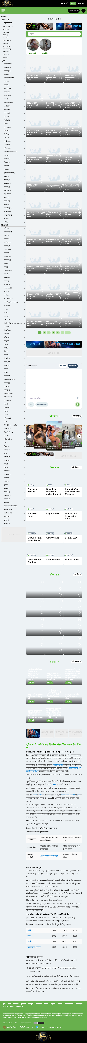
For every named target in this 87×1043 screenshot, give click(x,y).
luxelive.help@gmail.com (54, 1027)
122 (67, 332)
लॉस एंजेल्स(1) (7, 49)
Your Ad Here (14, 535)
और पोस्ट (77, 574)
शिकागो (36, 105)
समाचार (60, 1004)
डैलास (54, 78)
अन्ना (54, 784)
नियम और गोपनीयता (26, 1023)
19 (51, 321)
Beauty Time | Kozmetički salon (71, 516)
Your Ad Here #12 (47, 733)
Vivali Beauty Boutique (34, 560)
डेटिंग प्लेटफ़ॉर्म (58, 765)
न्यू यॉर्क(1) (5, 37)
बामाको (69, 323)
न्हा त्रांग (72, 269)
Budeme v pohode (32, 490)
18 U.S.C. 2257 (7, 1023)
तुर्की (78, 795)
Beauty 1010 (71, 537)
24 (50, 76)
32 (52, 294)
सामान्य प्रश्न (79, 1004)
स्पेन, (28, 187)
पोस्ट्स (46, 1004)
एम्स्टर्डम (34, 323)
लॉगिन (73, 4)
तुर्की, (66, 160)
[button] (29, 436)
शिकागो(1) (6, 54)
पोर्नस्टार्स (15, 1004)
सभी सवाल (63, 366)
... (62, 332)
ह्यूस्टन (72, 78)
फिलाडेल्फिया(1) (7, 40)
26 (50, 103)
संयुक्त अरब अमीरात (68, 795)
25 (50, 130)
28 (70, 76)
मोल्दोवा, (48, 187)
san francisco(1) (8, 26)
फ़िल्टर (32, 34)
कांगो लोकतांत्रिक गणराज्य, (67, 294)
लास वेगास (74, 105)
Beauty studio (72, 559)
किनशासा (75, 292)
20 (32, 76)
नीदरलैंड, (29, 323)
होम (4, 1004)
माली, (66, 323)
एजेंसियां (23, 1004)
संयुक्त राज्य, (30, 78)
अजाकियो (70, 187)
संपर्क (11, 1006)
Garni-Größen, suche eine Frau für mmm (72, 491)
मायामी (35, 132)
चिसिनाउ (53, 187)
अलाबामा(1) (6, 32)
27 (34, 158)
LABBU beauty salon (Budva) (35, 539)
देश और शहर (74, 11)
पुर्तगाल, (48, 323)
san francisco (55, 159)
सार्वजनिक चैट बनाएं (42, 404)
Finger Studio (52, 513)
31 (69, 128)
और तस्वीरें (77, 416)
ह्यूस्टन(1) (5, 57)
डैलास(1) (5, 35)
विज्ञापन (53, 1004)
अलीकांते (32, 187)
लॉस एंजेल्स (56, 105)
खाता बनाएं (81, 3)
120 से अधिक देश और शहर (49, 856)
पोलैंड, (28, 214)
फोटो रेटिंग (39, 1004)
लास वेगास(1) (6, 46)
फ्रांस (40, 795)
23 (69, 103)
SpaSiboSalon (53, 559)
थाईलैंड (30, 941)
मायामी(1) (5, 43)
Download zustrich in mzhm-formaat (53, 491)
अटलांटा (55, 132)
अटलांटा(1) (6, 29)
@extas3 (40, 1027)
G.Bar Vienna (52, 537)
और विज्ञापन (76, 467)
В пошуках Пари (33, 514)
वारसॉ (32, 214)
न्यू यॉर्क (36, 78)
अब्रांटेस (52, 323)
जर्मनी (35, 795)
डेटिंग (9, 1004)
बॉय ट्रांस (30, 1004)
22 (33, 130)
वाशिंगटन (36, 160)
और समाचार (76, 661)
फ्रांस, (66, 187)
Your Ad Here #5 (68, 456)
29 (68, 158)
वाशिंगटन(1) (6, 52)
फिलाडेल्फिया (74, 130)
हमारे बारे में (19, 1006)
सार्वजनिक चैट (72, 366)
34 (59, 185)
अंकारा (69, 160)
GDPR (16, 1023)
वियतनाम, (67, 269)
